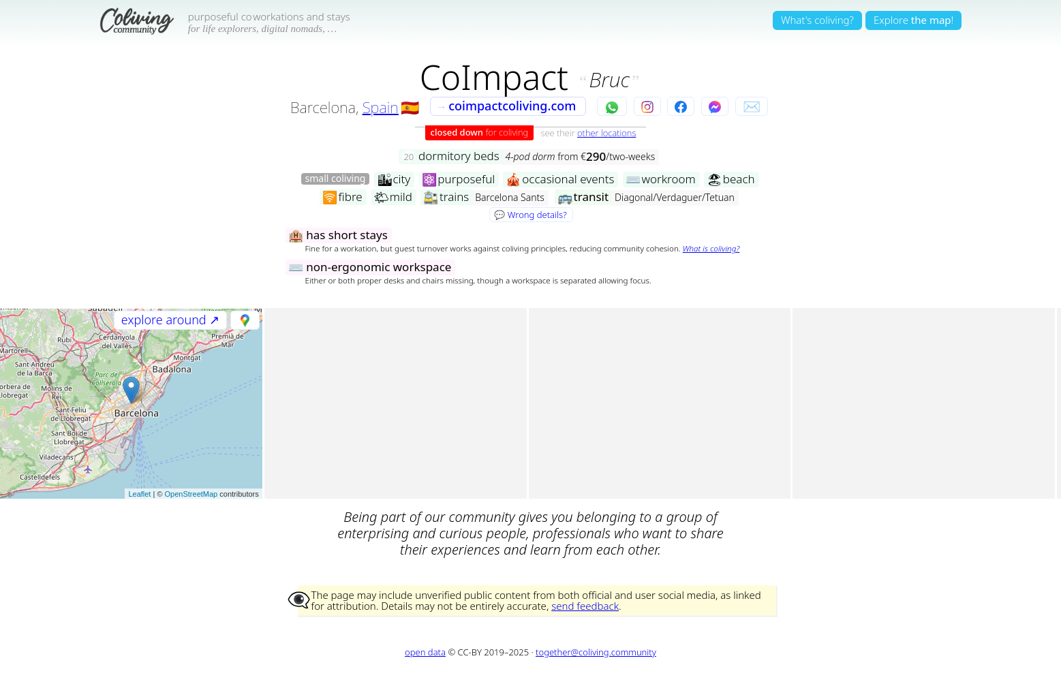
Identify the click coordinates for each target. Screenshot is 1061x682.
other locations (606, 133)
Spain (381, 107)
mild (392, 197)
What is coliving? (711, 248)
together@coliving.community (596, 652)
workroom (661, 179)
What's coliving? (817, 20)
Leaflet (139, 494)
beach (731, 179)
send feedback (585, 606)
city (394, 179)
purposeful (458, 179)
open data (425, 652)
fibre (342, 197)
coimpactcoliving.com (506, 105)
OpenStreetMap (191, 494)
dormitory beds (450, 156)
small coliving (335, 179)
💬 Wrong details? (530, 214)
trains (446, 197)
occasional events (560, 179)
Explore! (913, 20)
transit (583, 197)
